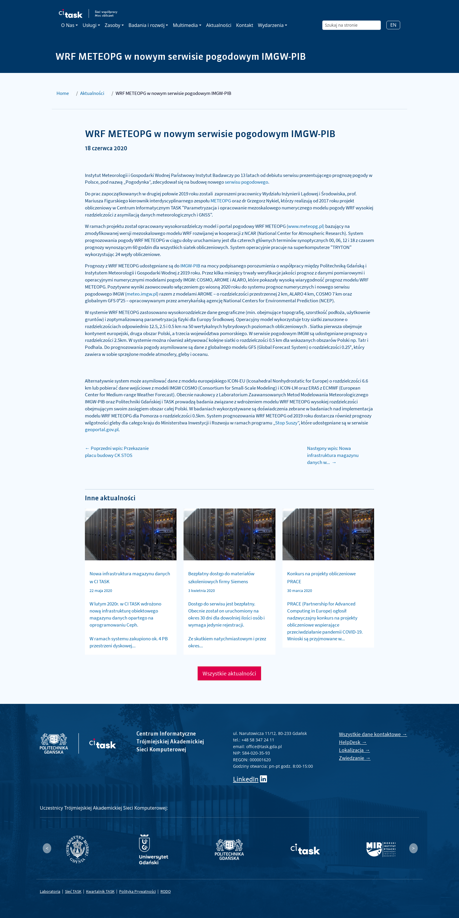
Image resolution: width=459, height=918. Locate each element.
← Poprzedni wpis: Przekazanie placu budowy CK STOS (117, 451)
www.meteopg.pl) (306, 226)
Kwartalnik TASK (100, 891)
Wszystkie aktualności (229, 673)
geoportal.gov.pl (102, 429)
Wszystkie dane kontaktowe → (373, 734)
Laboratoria (50, 891)
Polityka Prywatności (137, 891)
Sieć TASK (73, 891)
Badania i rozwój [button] (147, 25)
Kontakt (244, 25)
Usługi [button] (89, 25)
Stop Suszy (286, 422)
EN (393, 25)
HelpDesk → (353, 742)
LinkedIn (245, 779)
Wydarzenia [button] (271, 25)
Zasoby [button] (112, 25)
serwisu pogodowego (246, 182)
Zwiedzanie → (355, 758)
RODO (165, 891)
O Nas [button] (67, 25)
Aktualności (219, 25)
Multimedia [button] (185, 25)
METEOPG (220, 200)
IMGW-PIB (190, 265)
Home (62, 93)
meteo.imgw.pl (141, 294)
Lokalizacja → (354, 750)
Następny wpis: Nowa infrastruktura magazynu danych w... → (333, 455)
